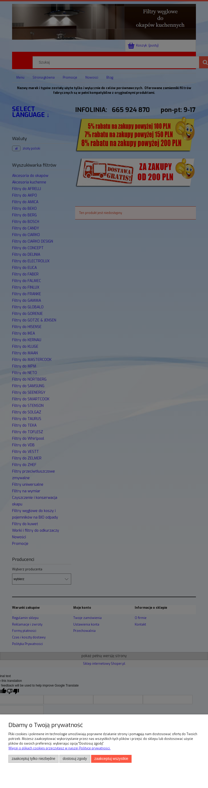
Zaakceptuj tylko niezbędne (33, 759)
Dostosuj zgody (75, 759)
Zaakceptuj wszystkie (111, 759)
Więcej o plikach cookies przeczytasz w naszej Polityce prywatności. (59, 748)
